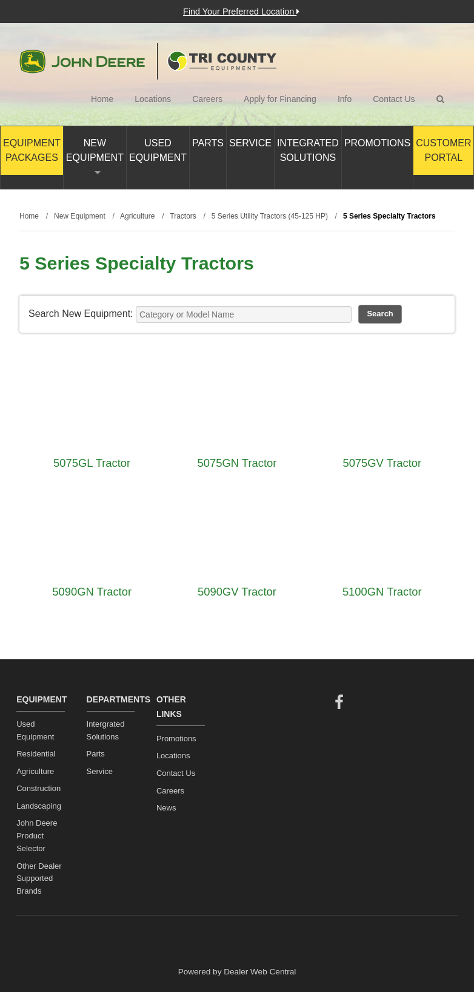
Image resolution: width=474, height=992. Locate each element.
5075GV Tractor (381, 463)
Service (250, 143)
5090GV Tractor (237, 591)
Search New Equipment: (80, 313)
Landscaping (38, 805)
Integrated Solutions (308, 150)
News (166, 807)
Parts (208, 143)
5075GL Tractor (91, 463)
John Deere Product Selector (36, 835)
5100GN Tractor (382, 591)
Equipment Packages (32, 150)
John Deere (82, 61)
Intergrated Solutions (106, 730)
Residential (35, 753)
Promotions (377, 143)
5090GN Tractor (92, 591)
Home (102, 99)
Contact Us (394, 99)
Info (345, 99)
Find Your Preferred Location (241, 11)
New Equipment (95, 156)
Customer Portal (443, 150)
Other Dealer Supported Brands (38, 878)
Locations (153, 99)
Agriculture (35, 771)
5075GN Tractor (237, 463)
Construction (38, 788)
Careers (207, 99)
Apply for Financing (280, 99)
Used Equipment (158, 150)
